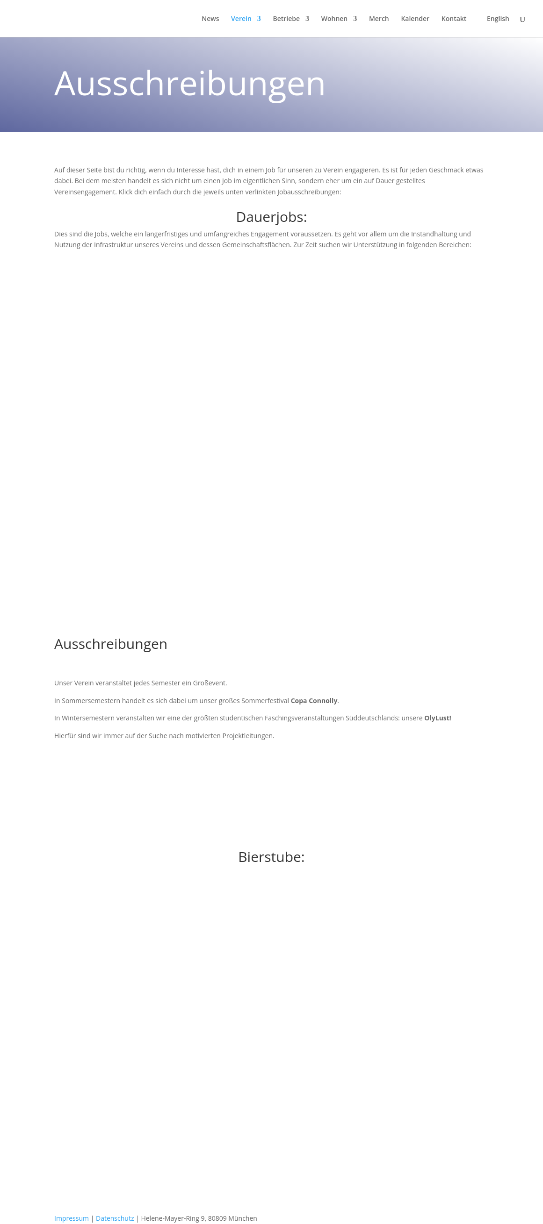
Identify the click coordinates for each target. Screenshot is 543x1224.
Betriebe (286, 19)
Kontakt (454, 19)
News (210, 19)
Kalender (415, 19)
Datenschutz (115, 1218)
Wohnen (334, 19)
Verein (241, 19)
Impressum (71, 1218)
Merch (379, 19)
